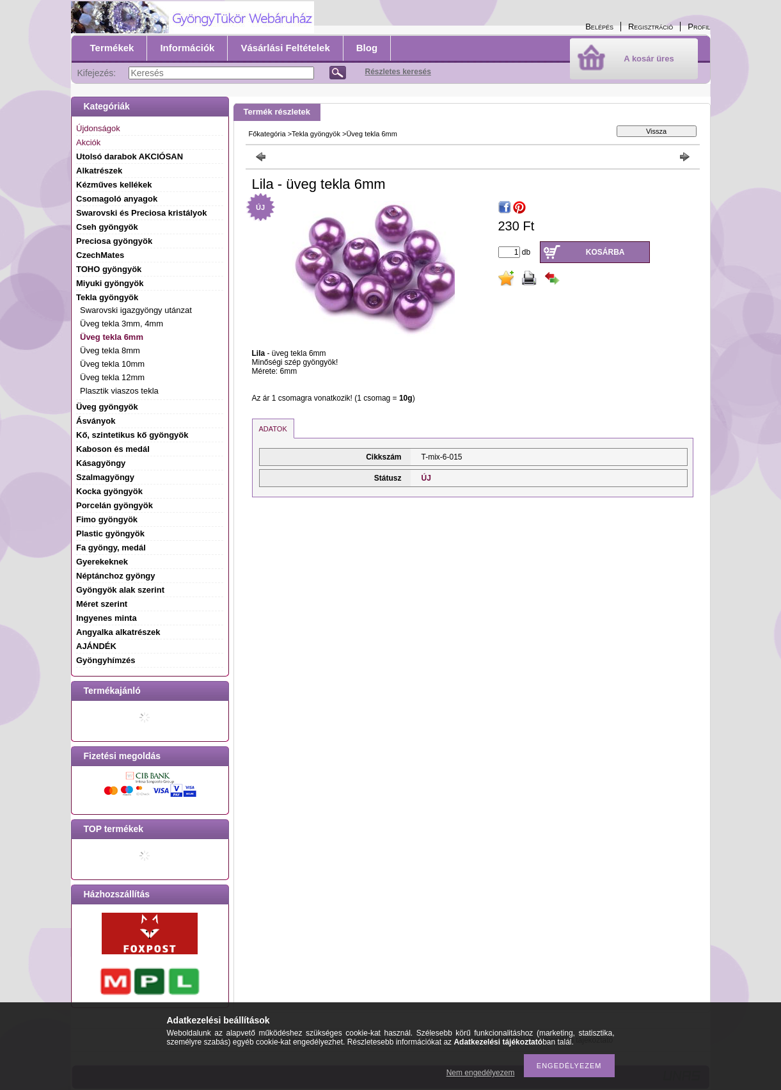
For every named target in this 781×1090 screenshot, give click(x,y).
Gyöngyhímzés (105, 660)
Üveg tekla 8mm (110, 350)
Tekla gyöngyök (316, 134)
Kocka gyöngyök (109, 491)
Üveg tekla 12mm (112, 377)
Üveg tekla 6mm (111, 337)
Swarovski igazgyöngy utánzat (136, 310)
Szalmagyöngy (105, 477)
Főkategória (267, 134)
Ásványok (95, 421)
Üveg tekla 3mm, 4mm (121, 323)
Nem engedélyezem (480, 1072)
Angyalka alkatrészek (118, 632)
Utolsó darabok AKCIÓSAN (129, 156)
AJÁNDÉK (96, 646)
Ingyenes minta (106, 618)
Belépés (599, 26)
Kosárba (605, 252)
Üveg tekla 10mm (112, 364)
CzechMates (100, 255)
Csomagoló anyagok (116, 199)
